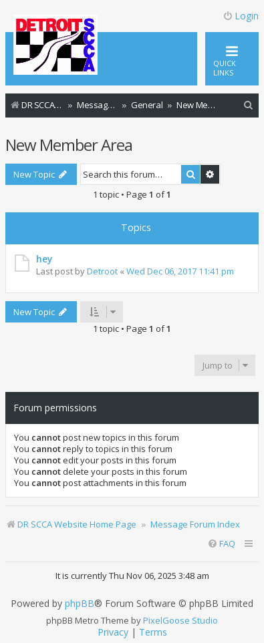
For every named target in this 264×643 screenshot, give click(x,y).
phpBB (79, 604)
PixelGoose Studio (180, 620)
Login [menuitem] (241, 15)
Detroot (102, 271)
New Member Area (68, 145)
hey (44, 258)
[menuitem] (249, 105)
